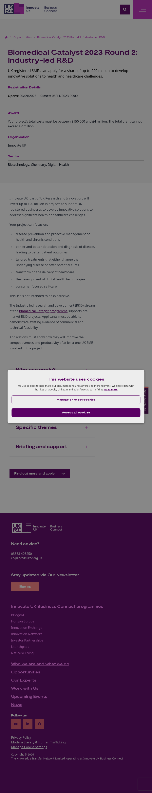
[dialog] (76, 396)
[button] (75, 400)
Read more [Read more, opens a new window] (111, 389)
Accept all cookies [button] (76, 412)
